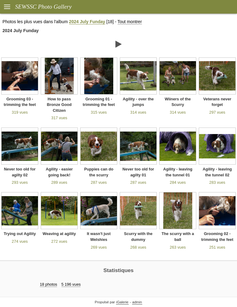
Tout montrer (130, 21)
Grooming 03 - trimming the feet (20, 102)
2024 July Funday (87, 21)
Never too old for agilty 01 (138, 172)
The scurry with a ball (177, 236)
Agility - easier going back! (59, 172)
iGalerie (122, 302)
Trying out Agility (20, 233)
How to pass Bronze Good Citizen (59, 105)
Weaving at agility (59, 233)
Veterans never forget (217, 102)
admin (137, 302)
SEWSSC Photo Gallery (43, 6)
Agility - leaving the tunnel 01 (178, 172)
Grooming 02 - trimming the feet (217, 236)
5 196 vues (71, 284)
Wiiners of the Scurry (178, 102)
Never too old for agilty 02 (19, 172)
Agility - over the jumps (138, 102)
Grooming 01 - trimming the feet (99, 102)
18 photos (48, 284)
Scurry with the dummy (138, 236)
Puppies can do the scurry (99, 172)
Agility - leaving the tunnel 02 (217, 172)
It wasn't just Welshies (99, 236)
